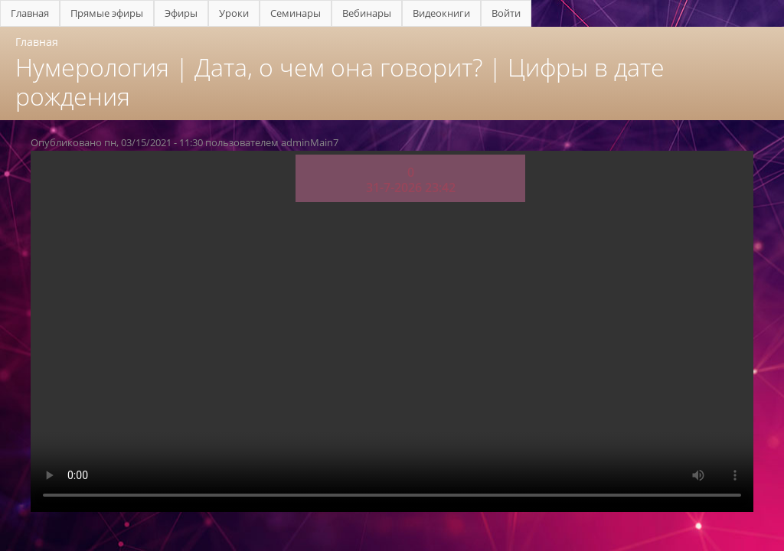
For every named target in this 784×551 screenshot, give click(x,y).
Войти (506, 13)
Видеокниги (441, 13)
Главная (30, 13)
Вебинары (366, 13)
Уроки (234, 13)
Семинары (295, 13)
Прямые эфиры (106, 13)
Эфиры (181, 13)
